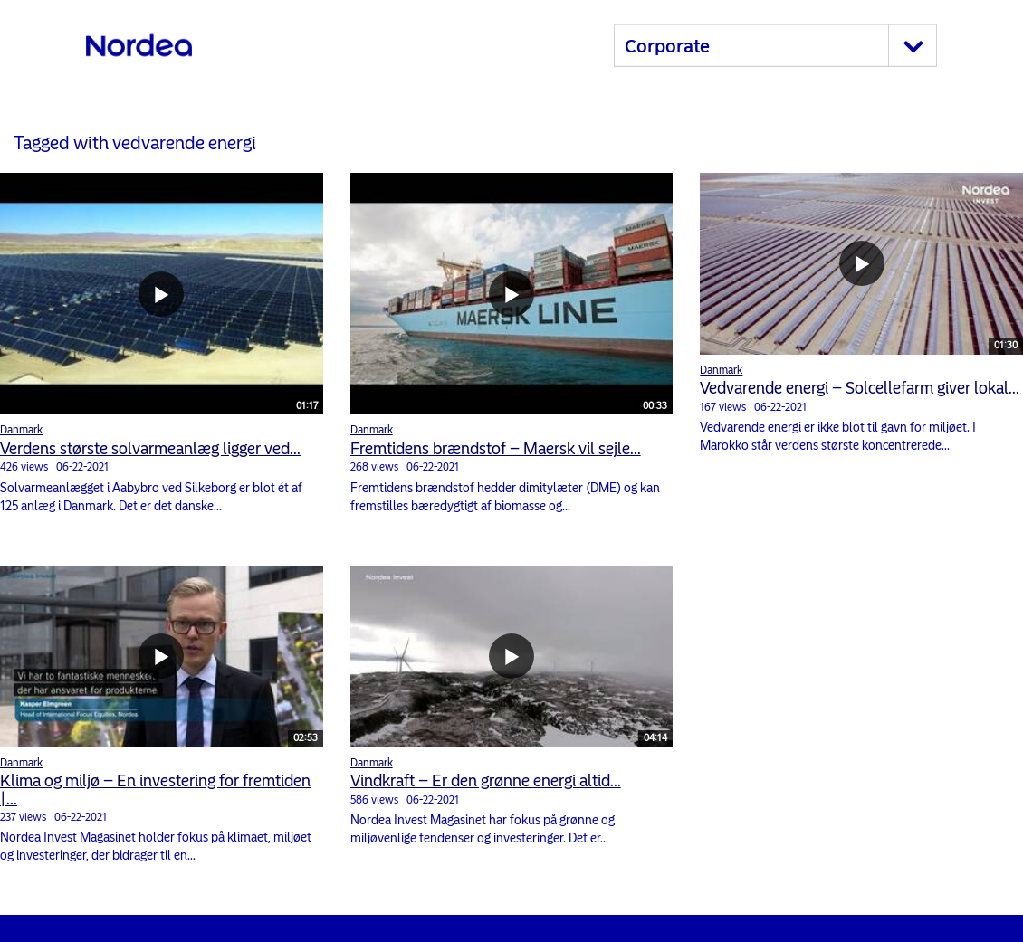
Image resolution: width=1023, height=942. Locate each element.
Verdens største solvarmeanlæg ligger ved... (150, 449)
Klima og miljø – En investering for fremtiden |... (155, 790)
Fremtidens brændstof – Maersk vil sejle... (495, 449)
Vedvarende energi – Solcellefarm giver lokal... (859, 388)
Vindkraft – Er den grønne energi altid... (485, 781)
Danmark (21, 429)
